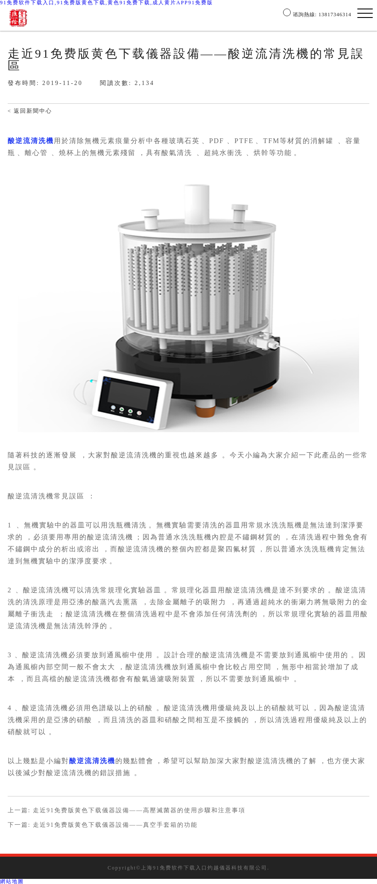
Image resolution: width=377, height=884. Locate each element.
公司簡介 (112, 14)
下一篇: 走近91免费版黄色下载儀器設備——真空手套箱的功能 (103, 825)
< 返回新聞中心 (30, 111)
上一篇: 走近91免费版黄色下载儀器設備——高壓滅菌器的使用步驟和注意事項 (126, 811)
